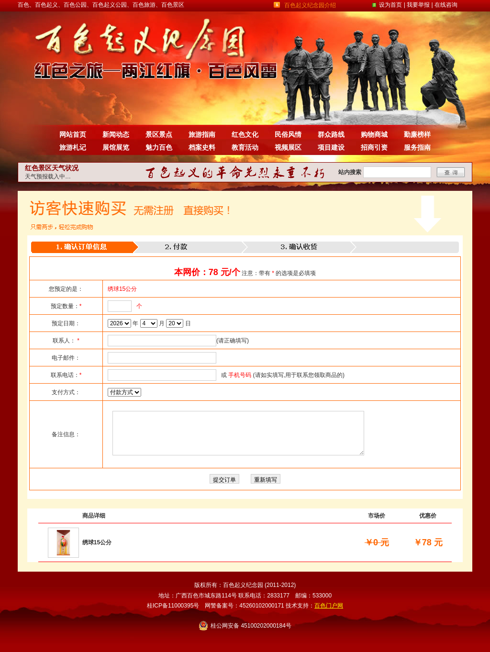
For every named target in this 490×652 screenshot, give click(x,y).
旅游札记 (72, 147)
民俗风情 (288, 134)
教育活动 (245, 147)
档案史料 (202, 147)
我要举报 (418, 4)
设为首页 (390, 4)
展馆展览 (115, 147)
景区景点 (158, 134)
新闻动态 (115, 134)
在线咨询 (445, 4)
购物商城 (374, 134)
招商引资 (374, 147)
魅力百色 (158, 147)
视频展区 (288, 147)
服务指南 (417, 147)
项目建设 (331, 147)
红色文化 (245, 134)
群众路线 (331, 134)
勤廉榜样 (417, 134)
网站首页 (72, 134)
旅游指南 (202, 134)
